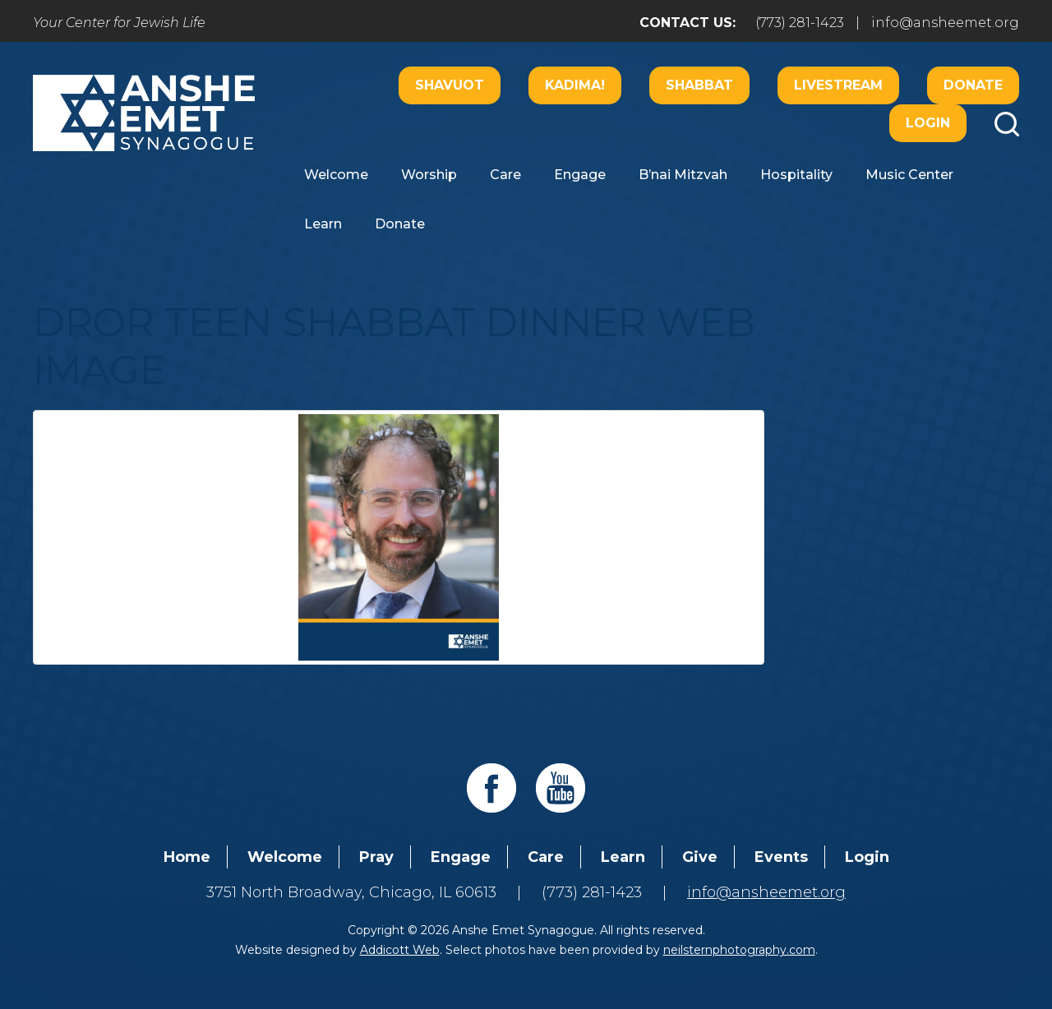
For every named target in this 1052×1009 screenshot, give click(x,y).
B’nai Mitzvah (683, 174)
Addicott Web (400, 949)
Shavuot (449, 85)
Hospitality (796, 174)
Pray (376, 857)
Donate (973, 85)
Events (781, 857)
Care (505, 174)
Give (699, 857)
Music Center (909, 174)
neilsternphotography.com (739, 949)
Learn (323, 224)
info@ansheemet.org (945, 22)
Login (928, 123)
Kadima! (575, 85)
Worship (429, 174)
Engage (580, 174)
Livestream (838, 85)
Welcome (336, 174)
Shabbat (699, 85)
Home (187, 857)
